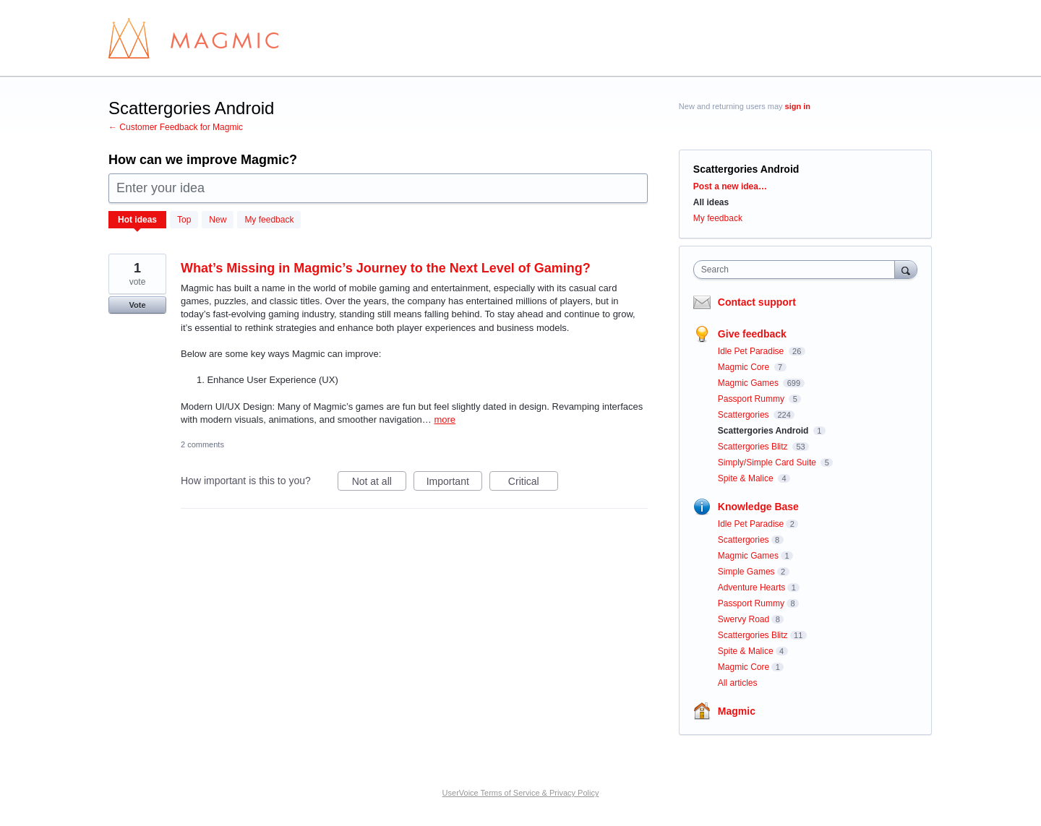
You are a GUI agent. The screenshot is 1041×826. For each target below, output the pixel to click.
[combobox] (798, 269)
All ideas (711, 202)
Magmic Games (749, 383)
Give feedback (752, 334)
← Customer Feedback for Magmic (175, 127)
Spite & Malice (747, 478)
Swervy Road (743, 619)
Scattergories (744, 415)
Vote (137, 305)
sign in (797, 106)
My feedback (269, 220)
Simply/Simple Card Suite (768, 462)
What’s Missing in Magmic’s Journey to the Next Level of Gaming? (386, 268)
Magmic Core (745, 367)
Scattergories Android (764, 431)
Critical (533, 483)
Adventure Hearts (751, 587)
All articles (738, 683)
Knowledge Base (758, 506)
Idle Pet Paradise (752, 351)
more (444, 419)
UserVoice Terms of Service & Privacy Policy (520, 792)
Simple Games (746, 572)
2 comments (202, 444)
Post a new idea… (730, 186)
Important (454, 483)
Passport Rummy (752, 399)
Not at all (379, 483)
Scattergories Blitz (754, 447)
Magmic (736, 711)
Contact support (757, 302)
